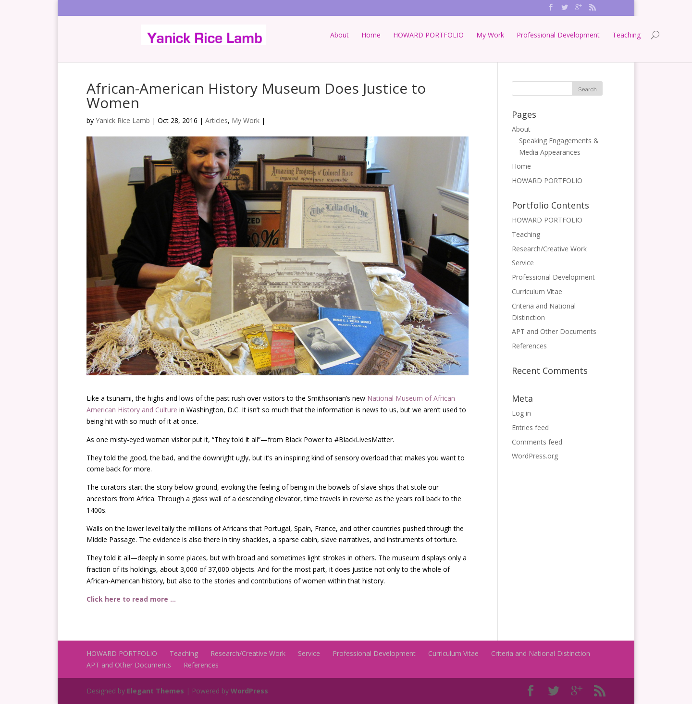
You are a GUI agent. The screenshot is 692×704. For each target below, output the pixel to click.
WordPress (249, 690)
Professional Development (503, 34)
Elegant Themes (155, 690)
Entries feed (530, 427)
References (529, 345)
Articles (216, 120)
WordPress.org (535, 455)
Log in (521, 413)
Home (316, 34)
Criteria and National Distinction (540, 653)
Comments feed (537, 441)
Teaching (572, 34)
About (285, 34)
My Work (436, 34)
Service (523, 262)
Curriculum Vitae (537, 291)
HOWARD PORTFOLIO (374, 34)
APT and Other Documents (554, 331)
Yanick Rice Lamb (123, 120)
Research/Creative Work (549, 248)
